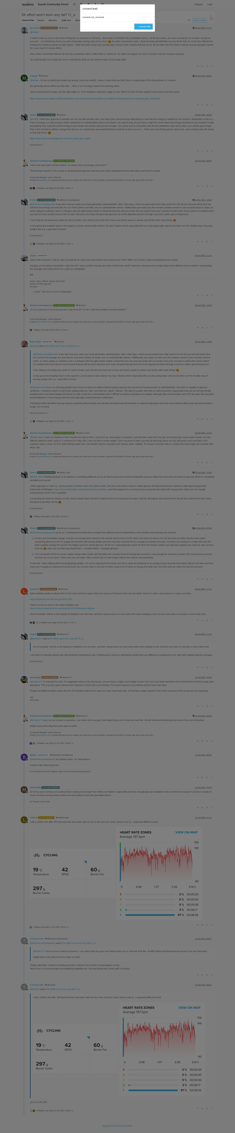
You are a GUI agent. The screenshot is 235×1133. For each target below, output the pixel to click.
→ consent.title (144, 26)
